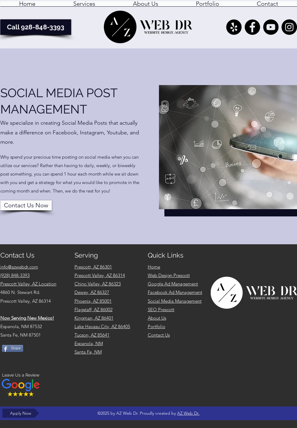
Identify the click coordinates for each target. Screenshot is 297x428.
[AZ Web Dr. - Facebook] (252, 27)
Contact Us (159, 335)
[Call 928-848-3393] (35, 27)
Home (154, 267)
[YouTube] (271, 27)
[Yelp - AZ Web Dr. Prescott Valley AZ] (234, 27)
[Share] (12, 348)
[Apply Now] (20, 413)
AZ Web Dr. (188, 413)
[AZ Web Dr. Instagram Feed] (289, 27)
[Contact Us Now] (26, 205)
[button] (84, 5)
